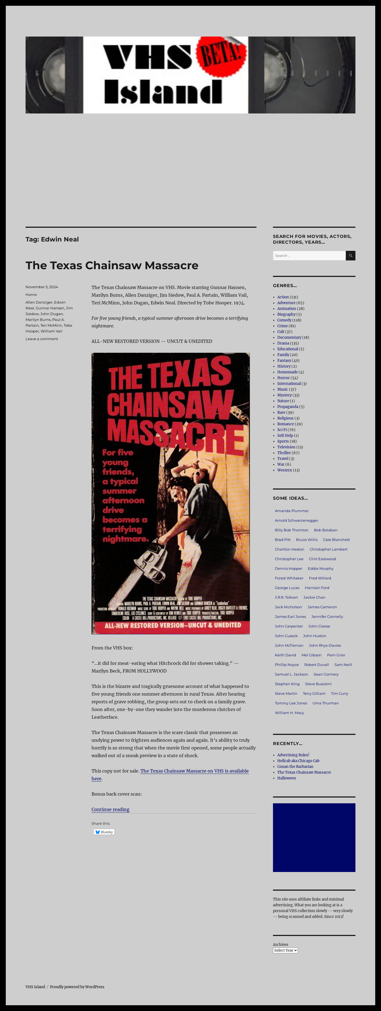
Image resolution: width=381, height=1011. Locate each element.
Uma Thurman (326, 703)
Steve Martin (286, 693)
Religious (285, 418)
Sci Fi (282, 429)
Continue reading (110, 809)
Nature (283, 401)
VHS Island (35, 987)
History (284, 366)
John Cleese (319, 626)
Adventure (286, 303)
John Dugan (51, 314)
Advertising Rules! (293, 755)
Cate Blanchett (336, 539)
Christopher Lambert (328, 549)
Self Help (285, 435)
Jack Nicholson (288, 607)
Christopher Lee (289, 559)
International (289, 383)
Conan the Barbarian (295, 766)
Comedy (284, 320)
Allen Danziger (39, 302)
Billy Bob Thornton (291, 530)
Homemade (287, 372)
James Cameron (322, 607)
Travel (282, 458)
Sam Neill (343, 664)
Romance (285, 424)
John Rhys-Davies (325, 645)
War (281, 464)
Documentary (289, 337)
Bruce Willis (307, 539)
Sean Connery (326, 674)
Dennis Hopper (288, 568)
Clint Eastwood (322, 559)
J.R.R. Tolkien (286, 597)
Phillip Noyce (287, 664)
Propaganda (287, 406)
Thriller (284, 453)
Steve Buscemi (318, 684)
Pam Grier (336, 655)
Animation (286, 308)
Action (283, 297)
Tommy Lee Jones (291, 703)
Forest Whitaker (289, 578)
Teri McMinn (51, 325)
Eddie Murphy (320, 568)
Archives (280, 944)
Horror (31, 294)
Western (284, 470)
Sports (283, 441)
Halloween (286, 778)
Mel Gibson (312, 655)
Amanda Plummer (292, 511)
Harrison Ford (317, 587)
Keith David (285, 655)
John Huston (314, 636)
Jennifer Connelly (327, 616)
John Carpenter (289, 626)
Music (282, 389)
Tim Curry (339, 693)
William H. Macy (289, 712)
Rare (281, 412)
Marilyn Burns (38, 319)
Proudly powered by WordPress (77, 987)
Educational (287, 349)
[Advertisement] (190, 186)
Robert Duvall (316, 664)
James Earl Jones (290, 616)
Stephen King (287, 684)
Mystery (284, 395)
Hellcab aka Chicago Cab (298, 761)
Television (286, 447)
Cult (280, 331)
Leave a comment (42, 339)
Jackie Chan (314, 597)
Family (283, 354)
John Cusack (286, 636)
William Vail (51, 331)
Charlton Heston (289, 549)
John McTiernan (289, 645)
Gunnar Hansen (50, 308)
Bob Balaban (326, 530)
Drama (283, 343)
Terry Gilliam (314, 693)
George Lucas (287, 587)
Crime (282, 326)
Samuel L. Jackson (291, 674)
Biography (286, 314)
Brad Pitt (283, 539)
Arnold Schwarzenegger (296, 520)
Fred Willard (320, 578)
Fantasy (284, 360)
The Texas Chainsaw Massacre (112, 265)
